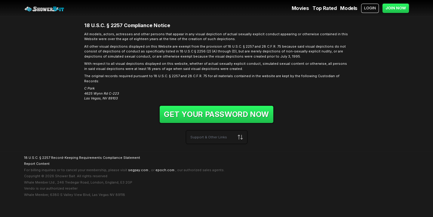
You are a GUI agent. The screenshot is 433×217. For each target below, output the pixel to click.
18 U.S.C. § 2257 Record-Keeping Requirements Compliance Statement (82, 158)
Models (349, 8)
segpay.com (138, 170)
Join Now (395, 8)
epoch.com (164, 170)
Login (370, 8)
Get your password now (216, 114)
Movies (300, 8)
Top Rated (324, 8)
